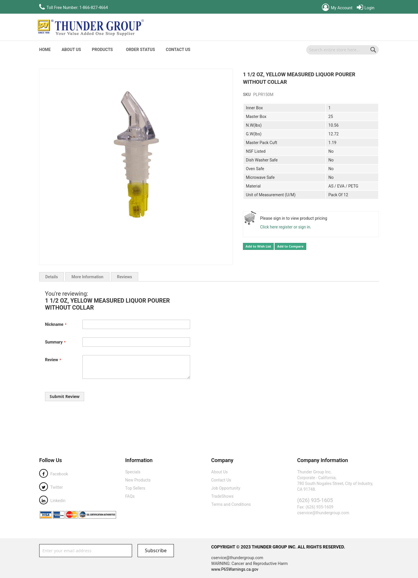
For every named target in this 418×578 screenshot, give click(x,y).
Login (365, 8)
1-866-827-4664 (94, 7)
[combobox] (342, 49)
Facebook (53, 474)
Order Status (140, 49)
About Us (71, 49)
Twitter (51, 487)
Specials (132, 472)
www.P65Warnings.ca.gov (234, 569)
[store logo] (90, 27)
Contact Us (178, 49)
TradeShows (222, 496)
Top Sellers (135, 488)
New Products (138, 480)
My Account (337, 8)
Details (51, 277)
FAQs (130, 496)
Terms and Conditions (231, 504)
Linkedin (52, 500)
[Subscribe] (156, 550)
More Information (87, 277)
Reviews (124, 277)
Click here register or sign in (285, 227)
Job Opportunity (225, 488)
